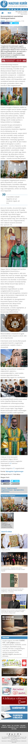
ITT (14, 468)
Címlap (4, 725)
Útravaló (4, 648)
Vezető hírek (6, 532)
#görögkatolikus (19, 490)
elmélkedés (18, 644)
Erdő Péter (11, 648)
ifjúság (19, 646)
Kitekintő (4, 727)
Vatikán (19, 650)
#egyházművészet (7, 490)
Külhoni (22, 725)
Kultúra (14, 729)
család (21, 640)
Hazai (3, 21)
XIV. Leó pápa (8, 642)
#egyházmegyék (12, 488)
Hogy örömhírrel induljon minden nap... (10, 619)
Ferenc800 (15, 640)
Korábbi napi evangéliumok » (20, 633)
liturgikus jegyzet (7, 640)
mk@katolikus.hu (17, 738)
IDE (10, 463)
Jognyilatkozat (17, 741)
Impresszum (4, 741)
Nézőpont (23, 727)
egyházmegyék (7, 654)
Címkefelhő (5, 638)
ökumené (13, 647)
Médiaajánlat (10, 741)
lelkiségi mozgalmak (8, 652)
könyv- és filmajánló (11, 650)
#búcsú (3, 488)
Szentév (16, 652)
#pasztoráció (5, 491)
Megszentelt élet (13, 727)
